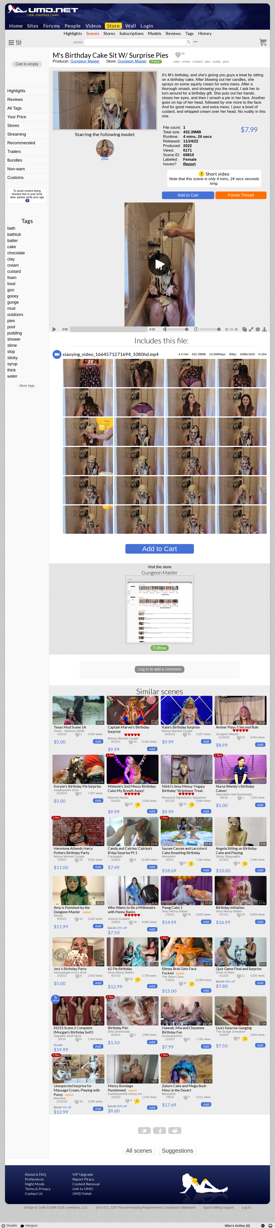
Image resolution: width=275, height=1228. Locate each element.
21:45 (154, 722)
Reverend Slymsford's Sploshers (184, 797)
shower (14, 339)
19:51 (208, 722)
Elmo (104, 159)
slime (12, 345)
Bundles (14, 160)
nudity (216, 61)
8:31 (154, 903)
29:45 (208, 964)
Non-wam (16, 169)
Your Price (16, 117)
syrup (12, 364)
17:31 (262, 903)
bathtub (14, 234)
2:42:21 (98, 1023)
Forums (51, 26)
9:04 (263, 964)
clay (11, 259)
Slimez (58, 915)
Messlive (60, 1098)
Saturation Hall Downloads (234, 794)
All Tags (14, 108)
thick (11, 370)
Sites (33, 26)
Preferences (34, 1179)
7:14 (263, 1023)
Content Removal (86, 1184)
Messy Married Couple (123, 738)
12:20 (100, 782)
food (11, 283)
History (205, 33)
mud (11, 308)
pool (11, 327)
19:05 (154, 844)
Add (98, 741)
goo (10, 290)
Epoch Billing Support (219, 1207)
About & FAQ (35, 1174)
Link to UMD (82, 1188)
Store (113, 26)
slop (11, 351)
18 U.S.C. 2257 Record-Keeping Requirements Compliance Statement (146, 1207)
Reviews (173, 33)
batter (12, 240)
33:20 (208, 1081)
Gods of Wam (225, 972)
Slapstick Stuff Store (67, 1036)
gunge (13, 302)
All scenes (139, 1150)
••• (195, 41)
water (12, 376)
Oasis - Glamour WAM (69, 731)
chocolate (16, 253)
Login (146, 26)
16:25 (100, 903)
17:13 (154, 964)
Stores (109, 33)
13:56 (208, 903)
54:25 (100, 844)
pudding (14, 333)
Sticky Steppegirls (228, 856)
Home (16, 26)
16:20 (154, 1081)
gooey (13, 296)
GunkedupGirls (172, 1036)
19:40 (208, 844)
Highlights (72, 33)
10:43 (100, 964)
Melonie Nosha (118, 797)
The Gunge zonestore (231, 1031)
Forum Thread (241, 195)
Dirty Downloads (119, 1031)
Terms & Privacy (37, 1188)
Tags (189, 33)
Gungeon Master (85, 61)
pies (11, 320)
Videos (93, 26)
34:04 (154, 782)
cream (13, 265)
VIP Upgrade (82, 1174)
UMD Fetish (82, 1193)
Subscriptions (131, 33)
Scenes (92, 33)
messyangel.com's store (70, 972)
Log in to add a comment (159, 669)
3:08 (263, 844)
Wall (130, 26)
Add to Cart (188, 195)
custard (14, 271)
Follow (155, 61)
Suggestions (177, 1150)
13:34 (208, 1023)
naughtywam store (66, 790)
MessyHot (169, 856)
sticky (12, 357)
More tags (27, 385)
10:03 (262, 722)
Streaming (16, 134)
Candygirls (115, 856)
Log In (246, 1207)
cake (11, 247)
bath (11, 228)
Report (189, 164)
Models (154, 33)
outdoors (15, 314)
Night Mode (34, 1184)
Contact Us (34, 1193)
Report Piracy (83, 1179)
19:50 (100, 1081)
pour (226, 61)
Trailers (14, 151)
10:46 (100, 722)
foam (11, 277)
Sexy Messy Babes (175, 911)
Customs (15, 177)
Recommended (21, 143)
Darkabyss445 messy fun (125, 1094)
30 (182, 53)
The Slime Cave (173, 976)
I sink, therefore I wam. (42, 15)
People (73, 26)
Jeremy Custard (119, 918)
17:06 (208, 782)
